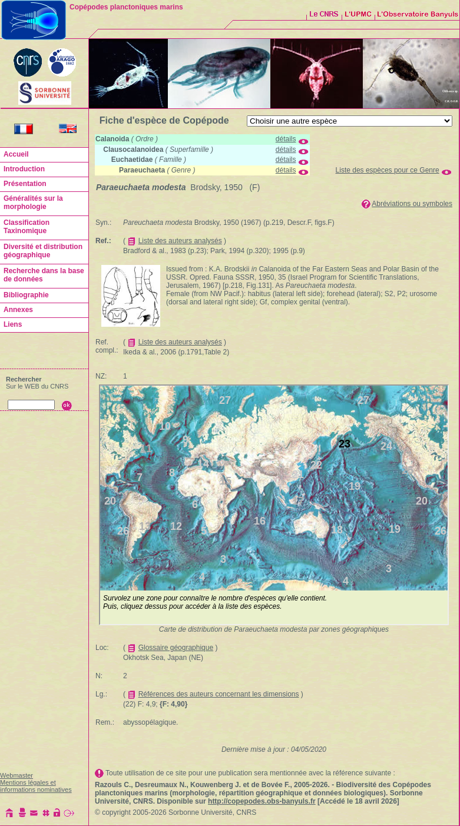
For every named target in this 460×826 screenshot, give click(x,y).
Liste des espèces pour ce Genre (387, 170)
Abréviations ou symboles (412, 204)
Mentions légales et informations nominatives (36, 786)
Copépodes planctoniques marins (126, 7)
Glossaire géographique (175, 647)
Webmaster (16, 775)
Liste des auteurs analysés (180, 241)
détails (286, 139)
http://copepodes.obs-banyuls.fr (262, 801)
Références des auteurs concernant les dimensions (218, 694)
